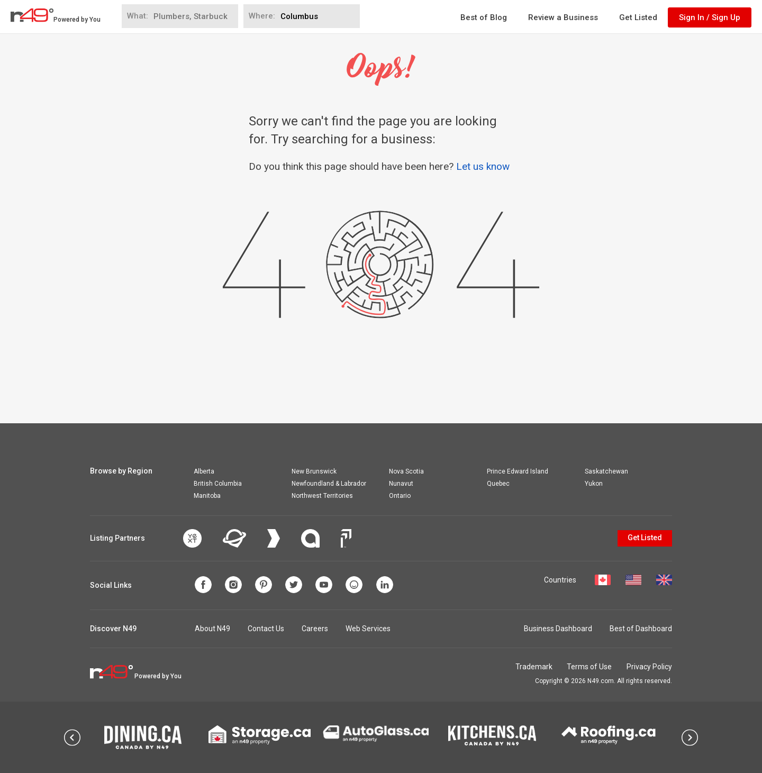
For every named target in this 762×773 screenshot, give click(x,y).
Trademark (528, 666)
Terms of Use (586, 666)
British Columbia (218, 483)
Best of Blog (483, 17)
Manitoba (207, 495)
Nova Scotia (406, 471)
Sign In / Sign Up (709, 17)
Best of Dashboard (641, 628)
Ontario (400, 495)
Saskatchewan (606, 471)
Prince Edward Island (517, 471)
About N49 (212, 628)
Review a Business (563, 17)
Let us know (483, 166)
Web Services (368, 628)
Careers (315, 628)
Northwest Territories (322, 495)
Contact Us (266, 628)
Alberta (204, 471)
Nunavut (401, 483)
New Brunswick (314, 471)
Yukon (594, 483)
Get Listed (638, 17)
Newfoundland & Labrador (329, 483)
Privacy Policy (649, 666)
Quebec (498, 483)
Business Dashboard (558, 628)
